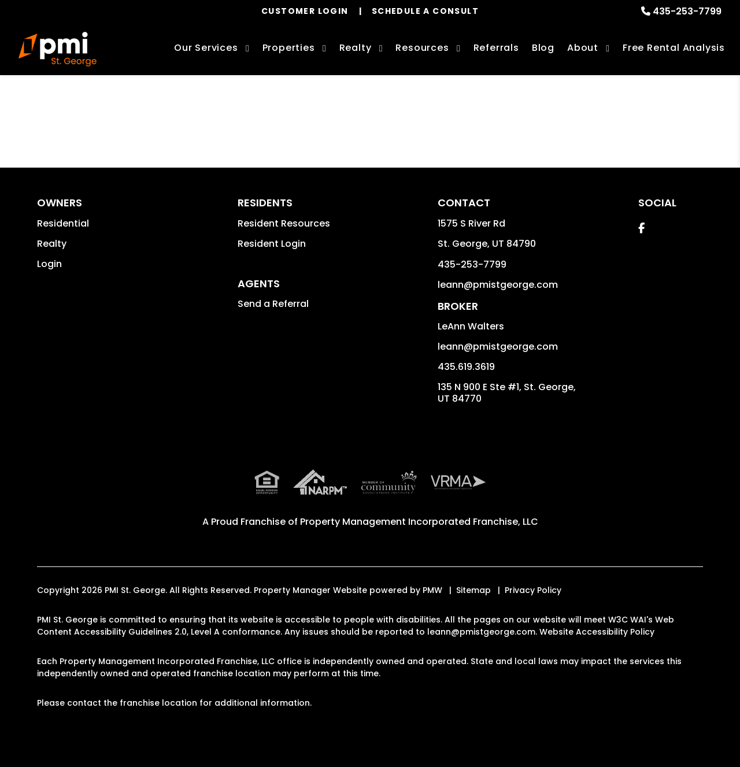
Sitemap (473, 590)
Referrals (496, 47)
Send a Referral (273, 303)
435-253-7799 (687, 11)
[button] (641, 228)
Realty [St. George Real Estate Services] (355, 47)
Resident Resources (284, 223)
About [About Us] (582, 47)
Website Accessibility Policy (596, 632)
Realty (51, 243)
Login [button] (49, 264)
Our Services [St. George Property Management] (206, 47)
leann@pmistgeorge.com (498, 284)
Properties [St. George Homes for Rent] (288, 47)
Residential (63, 223)
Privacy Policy (533, 590)
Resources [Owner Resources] (422, 47)
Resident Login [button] (272, 243)
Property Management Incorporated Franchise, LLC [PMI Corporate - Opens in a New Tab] (419, 521)
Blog (543, 47)
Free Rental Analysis (674, 47)
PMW (432, 590)
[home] (57, 49)
